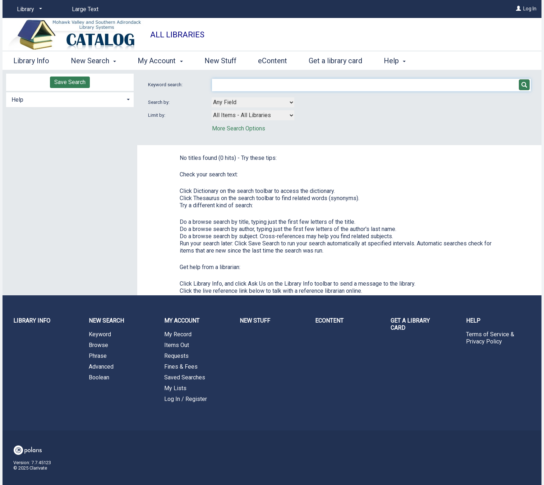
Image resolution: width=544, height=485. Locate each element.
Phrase (98, 355)
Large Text (85, 9)
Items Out (176, 345)
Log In (529, 8)
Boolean (99, 377)
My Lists (175, 388)
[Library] (28, 9)
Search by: (159, 102)
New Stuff (220, 60)
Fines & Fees (181, 366)
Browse (98, 345)
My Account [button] (160, 60)
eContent (272, 60)
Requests (176, 355)
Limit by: (157, 115)
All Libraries (177, 34)
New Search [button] (93, 60)
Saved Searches (184, 377)
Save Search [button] (70, 82)
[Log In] (518, 8)
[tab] (70, 99)
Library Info (31, 60)
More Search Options (238, 128)
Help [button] (395, 60)
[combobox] (253, 102)
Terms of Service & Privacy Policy (490, 338)
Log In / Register (185, 399)
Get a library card (335, 60)
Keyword (100, 334)
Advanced (101, 366)
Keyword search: (166, 84)
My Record (178, 334)
